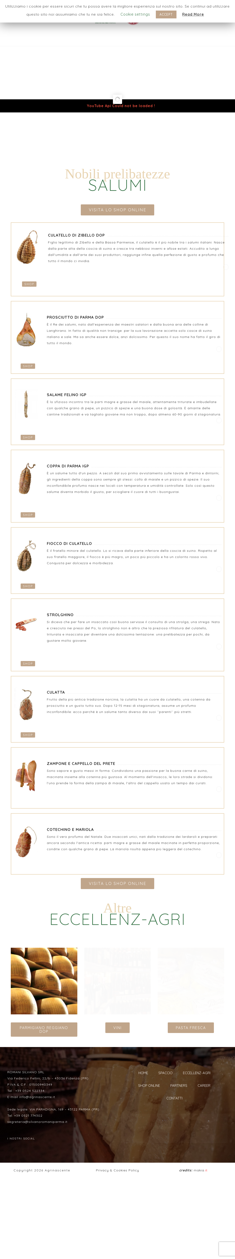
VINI (117, 1027)
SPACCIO (165, 1073)
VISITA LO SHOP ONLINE (117, 209)
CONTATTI (174, 1098)
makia (193, 1248)
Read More (193, 14)
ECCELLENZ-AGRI (196, 1073)
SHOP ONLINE (149, 1085)
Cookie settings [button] (135, 14)
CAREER (204, 1085)
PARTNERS (178, 1085)
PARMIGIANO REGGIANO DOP (44, 1029)
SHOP (29, 284)
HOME (143, 1073)
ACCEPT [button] (166, 14)
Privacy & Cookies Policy (117, 1248)
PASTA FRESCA (191, 1027)
